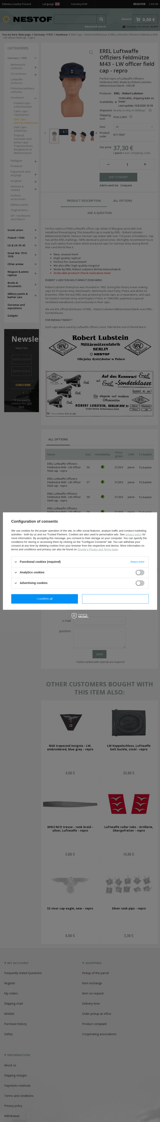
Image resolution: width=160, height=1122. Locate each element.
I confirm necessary (44, 599)
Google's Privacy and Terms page (98, 549)
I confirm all (115, 599)
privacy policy (133, 534)
